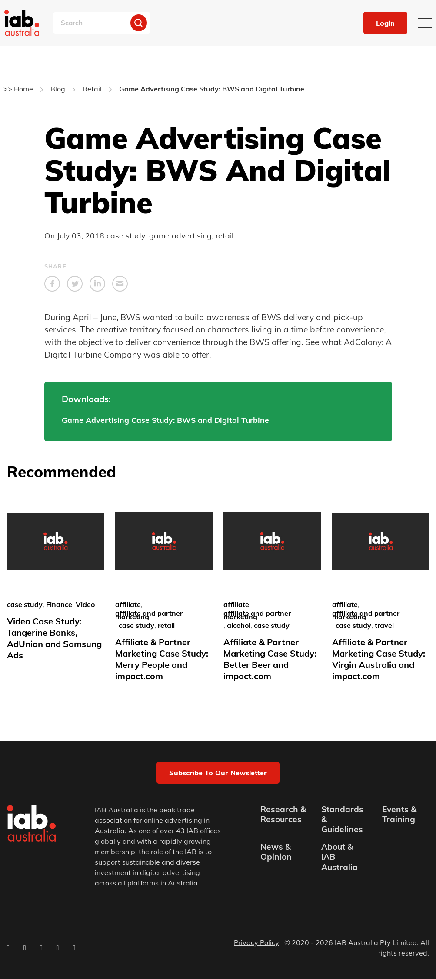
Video (85, 604)
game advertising (180, 235)
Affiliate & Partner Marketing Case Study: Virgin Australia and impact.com (378, 659)
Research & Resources (283, 815)
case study (126, 235)
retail (224, 235)
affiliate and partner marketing (149, 614)
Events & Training (399, 815)
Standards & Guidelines (342, 820)
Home (23, 88)
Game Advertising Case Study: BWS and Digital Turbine (165, 420)
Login (385, 23)
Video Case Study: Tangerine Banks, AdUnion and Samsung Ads (54, 638)
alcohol (238, 625)
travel (384, 625)
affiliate (128, 604)
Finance (59, 604)
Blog (57, 88)
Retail (92, 88)
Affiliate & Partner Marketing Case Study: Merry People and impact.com (161, 659)
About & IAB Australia (339, 857)
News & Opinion (276, 852)
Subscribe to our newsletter (218, 772)
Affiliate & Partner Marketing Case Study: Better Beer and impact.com (269, 659)
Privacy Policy (256, 942)
